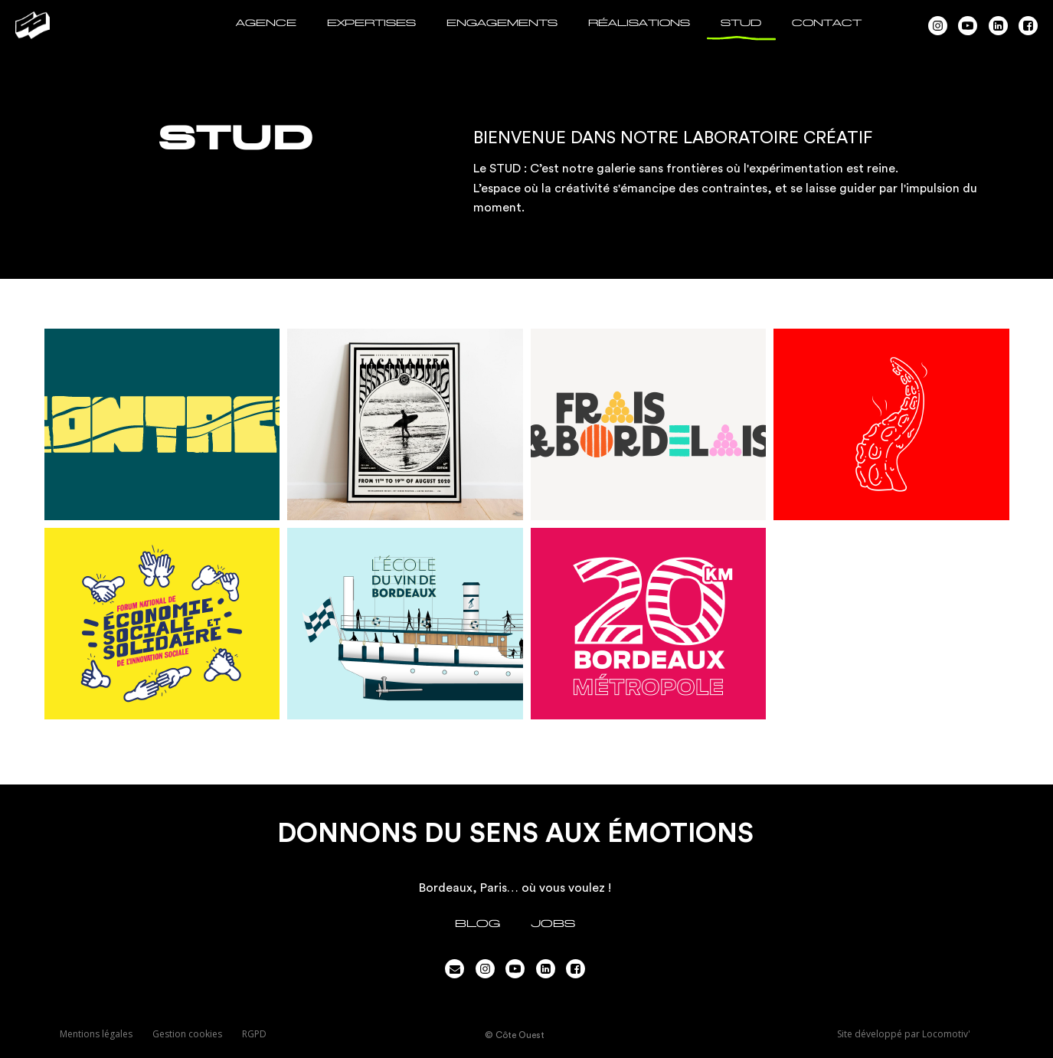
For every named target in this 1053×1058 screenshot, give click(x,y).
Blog (477, 923)
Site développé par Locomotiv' (903, 1033)
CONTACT (827, 23)
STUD (741, 23)
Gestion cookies (187, 1033)
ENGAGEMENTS (502, 23)
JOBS (553, 923)
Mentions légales (96, 1033)
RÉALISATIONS (639, 23)
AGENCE (266, 23)
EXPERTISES (371, 23)
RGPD (254, 1033)
